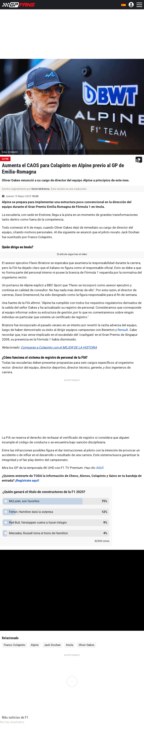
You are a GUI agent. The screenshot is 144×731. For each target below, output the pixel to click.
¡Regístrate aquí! (27, 480)
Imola (69, 645)
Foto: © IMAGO (10, 152)
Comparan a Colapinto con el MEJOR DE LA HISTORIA (59, 347)
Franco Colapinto (14, 645)
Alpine (5, 159)
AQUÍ (100, 468)
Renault (123, 330)
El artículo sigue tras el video (72, 254)
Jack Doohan (52, 645)
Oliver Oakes (86, 645)
